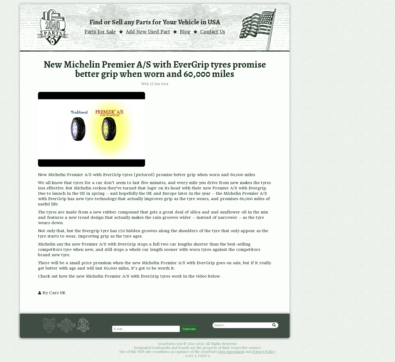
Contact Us (212, 31)
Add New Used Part (148, 31)
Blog (185, 31)
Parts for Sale (100, 31)
